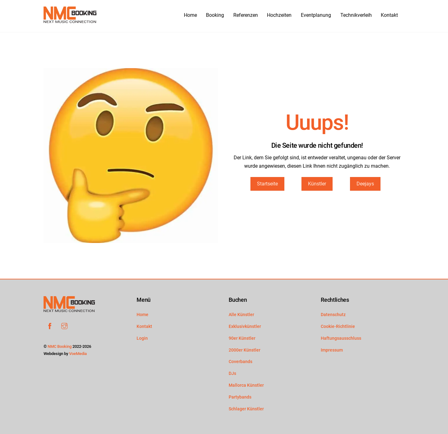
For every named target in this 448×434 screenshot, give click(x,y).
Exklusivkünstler (245, 326)
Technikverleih (356, 15)
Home (180, 15)
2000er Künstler (244, 350)
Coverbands (240, 361)
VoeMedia (78, 353)
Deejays (365, 184)
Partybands (240, 397)
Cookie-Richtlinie (338, 326)
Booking (211, 14)
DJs (232, 373)
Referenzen (245, 15)
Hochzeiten (279, 15)
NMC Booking (60, 346)
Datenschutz (333, 314)
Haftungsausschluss (341, 338)
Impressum (332, 350)
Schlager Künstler (246, 409)
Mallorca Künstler (246, 385)
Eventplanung (316, 15)
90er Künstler (242, 338)
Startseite (267, 184)
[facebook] (50, 325)
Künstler (317, 184)
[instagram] (64, 325)
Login (142, 338)
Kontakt (389, 15)
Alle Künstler (241, 314)
